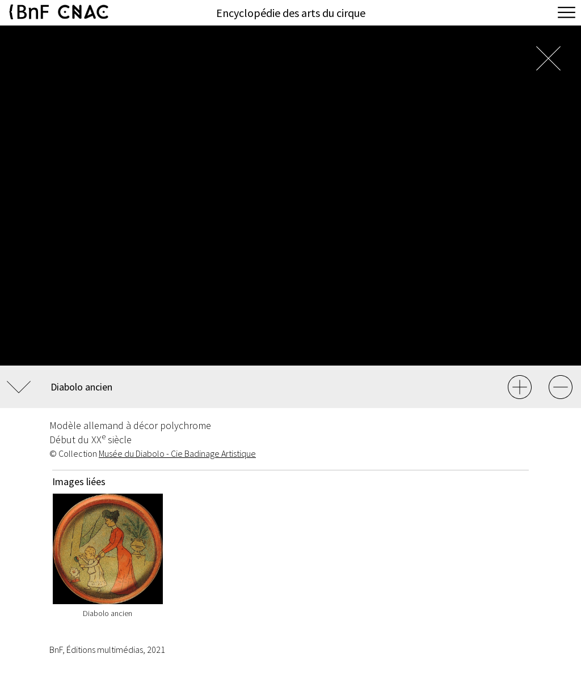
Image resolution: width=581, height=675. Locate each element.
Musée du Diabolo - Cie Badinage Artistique (177, 453)
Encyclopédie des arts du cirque (290, 13)
